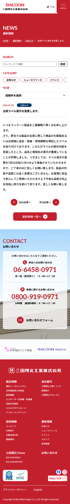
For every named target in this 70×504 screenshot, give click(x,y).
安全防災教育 (12, 403)
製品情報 (11, 381)
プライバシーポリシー (14, 489)
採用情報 (11, 421)
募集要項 (10, 439)
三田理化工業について (51, 386)
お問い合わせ (49, 453)
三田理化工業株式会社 (35, 370)
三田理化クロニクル (50, 394)
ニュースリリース (33, 80)
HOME (5, 41)
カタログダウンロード (16, 407)
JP (47, 7)
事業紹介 (45, 390)
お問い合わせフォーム (35, 320)
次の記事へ (49, 202)
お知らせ (29, 41)
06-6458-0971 (35, 269)
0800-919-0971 (34, 297)
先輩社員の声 (12, 434)
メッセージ (11, 426)
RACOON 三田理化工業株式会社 (15, 6)
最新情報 (17, 41)
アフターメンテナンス (16, 412)
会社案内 (46, 381)
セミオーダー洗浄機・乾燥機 (19, 399)
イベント (54, 80)
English (38, 489)
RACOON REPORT (14, 461)
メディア (45, 439)
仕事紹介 (10, 430)
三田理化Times (15, 453)
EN (53, 7)
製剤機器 (10, 394)
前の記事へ (21, 202)
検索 (62, 64)
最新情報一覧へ (35, 216)
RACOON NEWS (13, 457)
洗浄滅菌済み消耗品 (15, 390)
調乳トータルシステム (16, 386)
